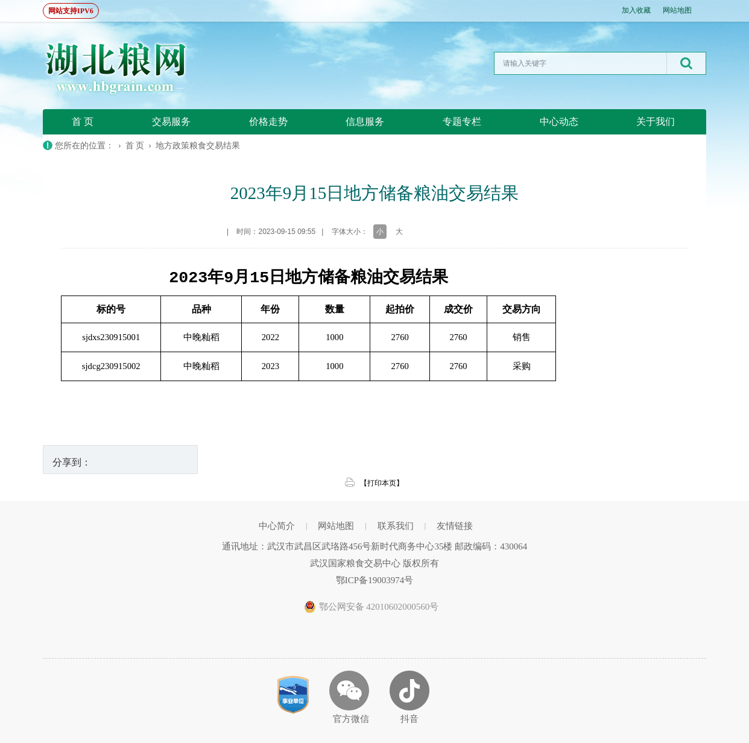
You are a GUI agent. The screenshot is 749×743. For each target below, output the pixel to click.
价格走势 (268, 121)
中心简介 (277, 526)
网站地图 (677, 10)
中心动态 (559, 121)
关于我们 (655, 121)
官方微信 (351, 719)
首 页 (82, 121)
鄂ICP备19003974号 (374, 580)
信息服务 (365, 121)
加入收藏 (636, 10)
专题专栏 (462, 121)
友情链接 (455, 526)
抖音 (409, 719)
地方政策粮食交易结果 (198, 145)
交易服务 (171, 121)
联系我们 (396, 526)
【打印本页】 (381, 483)
